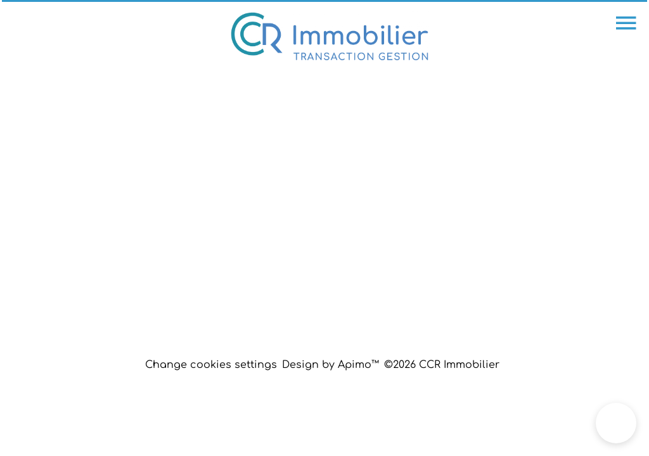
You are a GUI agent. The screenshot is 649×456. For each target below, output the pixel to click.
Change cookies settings (211, 364)
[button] (616, 423)
